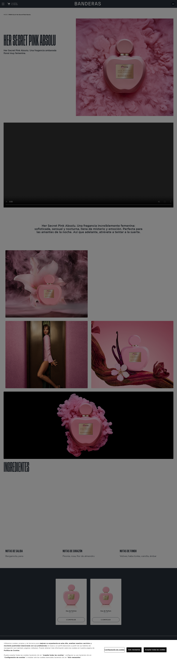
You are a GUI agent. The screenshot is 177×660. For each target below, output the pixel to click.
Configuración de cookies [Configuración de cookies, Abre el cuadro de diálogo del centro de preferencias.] (114, 650)
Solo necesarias (134, 650)
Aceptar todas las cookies (155, 650)
